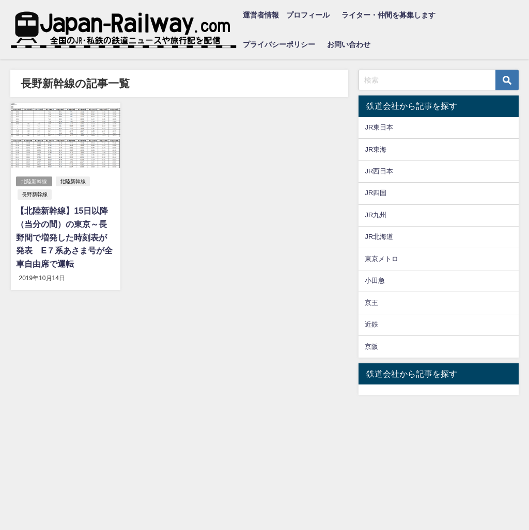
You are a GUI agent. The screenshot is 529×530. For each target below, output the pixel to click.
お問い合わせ (348, 44)
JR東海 (375, 149)
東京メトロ (381, 258)
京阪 (371, 346)
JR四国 (375, 192)
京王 (371, 302)
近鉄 (371, 324)
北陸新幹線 (34, 181)
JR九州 (375, 215)
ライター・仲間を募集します (388, 15)
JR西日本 (379, 171)
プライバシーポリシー (279, 44)
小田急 (375, 280)
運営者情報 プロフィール (286, 15)
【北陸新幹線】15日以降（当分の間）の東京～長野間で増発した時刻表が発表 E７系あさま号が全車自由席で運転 (64, 236)
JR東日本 (379, 127)
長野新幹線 (35, 194)
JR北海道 (379, 236)
